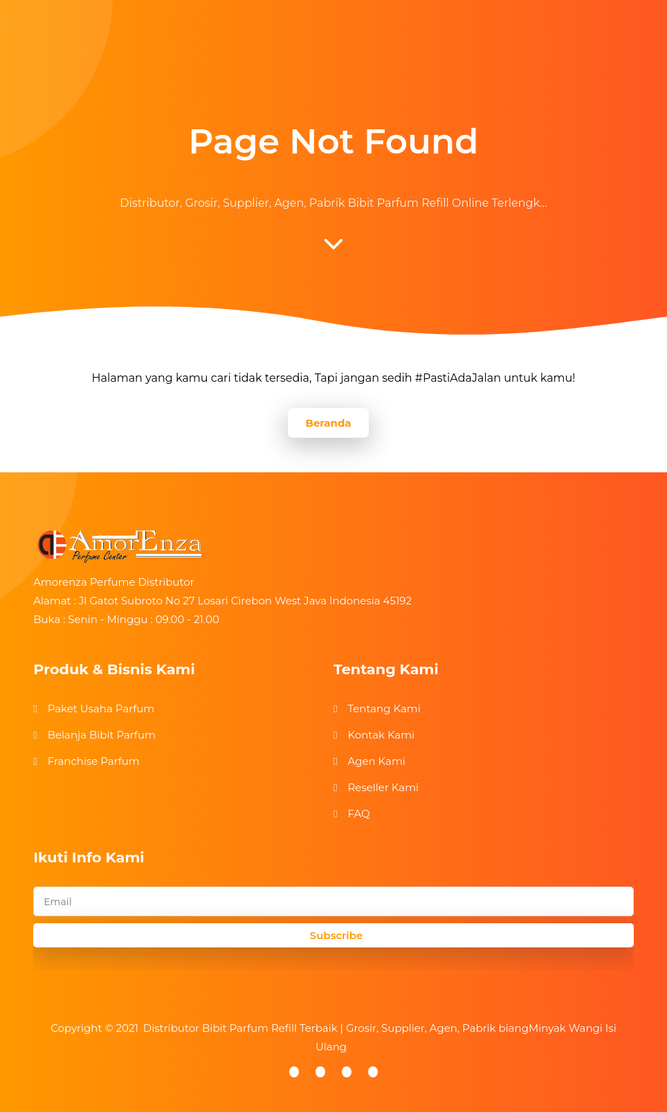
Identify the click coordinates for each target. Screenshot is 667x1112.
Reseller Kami (383, 787)
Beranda (328, 422)
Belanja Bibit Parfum (102, 734)
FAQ (358, 813)
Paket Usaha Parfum (101, 708)
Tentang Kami (383, 708)
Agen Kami (376, 761)
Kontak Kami (380, 734)
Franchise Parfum (94, 761)
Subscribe (336, 935)
